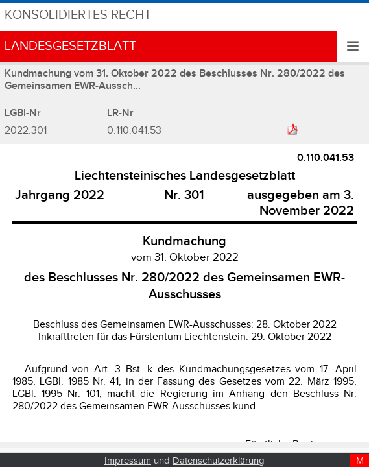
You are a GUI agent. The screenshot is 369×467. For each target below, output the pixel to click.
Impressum (127, 460)
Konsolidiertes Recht (78, 15)
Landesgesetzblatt (70, 46)
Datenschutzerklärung (219, 460)
